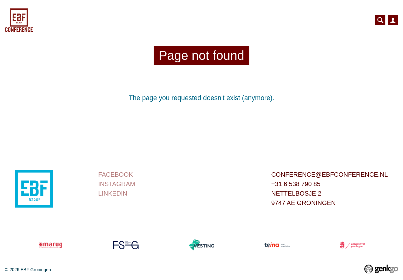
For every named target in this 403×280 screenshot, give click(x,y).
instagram (116, 183)
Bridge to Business (202, 20)
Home (96, 20)
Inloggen (393, 20)
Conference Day (134, 20)
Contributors (300, 20)
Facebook (115, 174)
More (341, 20)
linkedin (112, 193)
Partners (257, 20)
